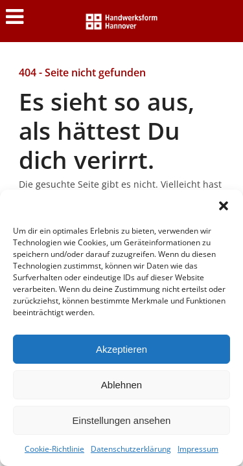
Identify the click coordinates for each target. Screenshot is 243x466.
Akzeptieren (121, 349)
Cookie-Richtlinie (54, 448)
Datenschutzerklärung (131, 448)
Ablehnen (121, 384)
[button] (223, 205)
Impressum (198, 448)
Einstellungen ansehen (122, 420)
